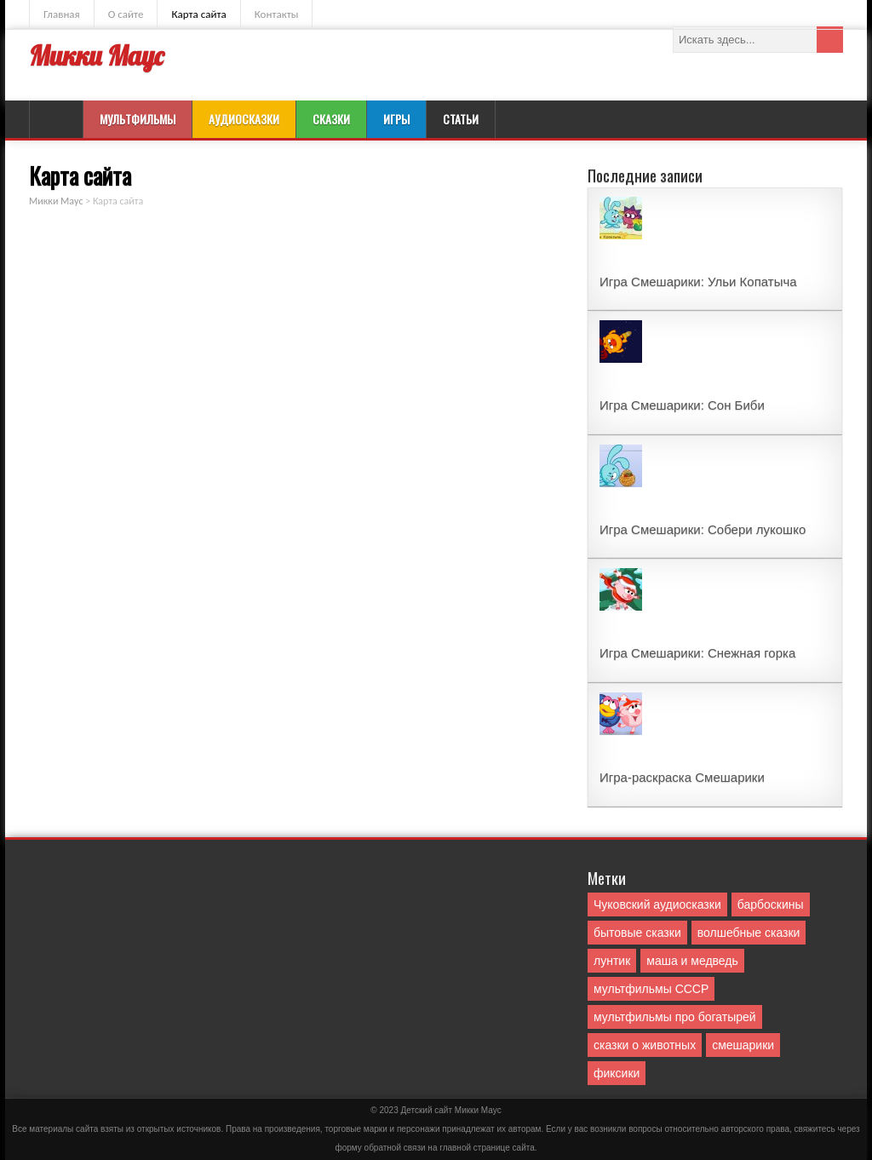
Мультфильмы (137, 119)
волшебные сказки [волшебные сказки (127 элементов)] (748, 932)
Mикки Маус (478, 1110)
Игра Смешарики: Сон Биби (682, 405)
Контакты (277, 14)
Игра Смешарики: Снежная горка (697, 653)
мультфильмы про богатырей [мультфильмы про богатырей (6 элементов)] (675, 1017)
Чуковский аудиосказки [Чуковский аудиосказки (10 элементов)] (657, 904)
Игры (396, 119)
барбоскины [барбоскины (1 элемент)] (770, 904)
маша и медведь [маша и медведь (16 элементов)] (692, 961)
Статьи (461, 119)
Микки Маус (96, 55)
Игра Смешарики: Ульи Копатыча (698, 281)
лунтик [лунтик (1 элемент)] (612, 961)
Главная (61, 14)
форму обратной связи (380, 1147)
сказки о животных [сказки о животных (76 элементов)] (645, 1045)
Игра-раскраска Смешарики (682, 777)
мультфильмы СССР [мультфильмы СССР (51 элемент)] (651, 989)
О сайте (126, 14)
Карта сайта (198, 14)
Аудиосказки (244, 119)
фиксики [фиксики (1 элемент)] (617, 1073)
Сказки (331, 119)
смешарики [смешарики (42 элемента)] (743, 1045)
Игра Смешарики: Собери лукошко (703, 529)
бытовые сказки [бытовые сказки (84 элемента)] (637, 932)
